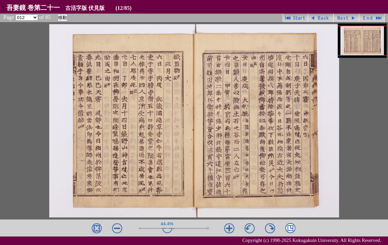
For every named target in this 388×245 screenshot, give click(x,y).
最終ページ (372, 18)
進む (346, 18)
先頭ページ (295, 18)
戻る (321, 18)
